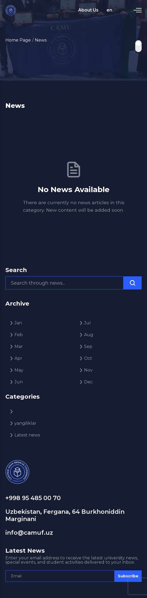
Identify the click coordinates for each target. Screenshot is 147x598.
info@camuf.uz (29, 532)
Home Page (18, 40)
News (41, 40)
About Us (88, 10)
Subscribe (128, 576)
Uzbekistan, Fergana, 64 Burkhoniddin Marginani (65, 515)
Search (16, 270)
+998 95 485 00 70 (33, 498)
